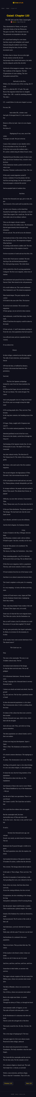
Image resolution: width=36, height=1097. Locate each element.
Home (3, 8)
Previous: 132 (8, 1083)
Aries (13, 22)
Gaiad (7, 8)
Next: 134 (29, 1083)
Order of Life (18, 3)
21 (15, 22)
